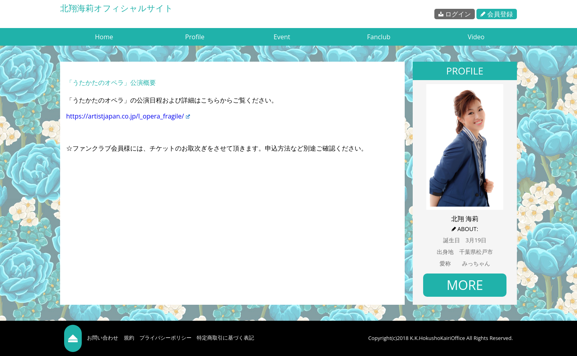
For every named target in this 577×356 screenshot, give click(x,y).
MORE (464, 285)
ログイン (454, 14)
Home (104, 36)
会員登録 (496, 14)
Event (282, 36)
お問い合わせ (102, 337)
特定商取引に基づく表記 (225, 337)
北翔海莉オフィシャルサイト (116, 8)
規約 (129, 337)
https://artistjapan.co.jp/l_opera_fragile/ (128, 116)
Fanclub (378, 36)
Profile (194, 36)
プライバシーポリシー (165, 337)
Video (476, 36)
